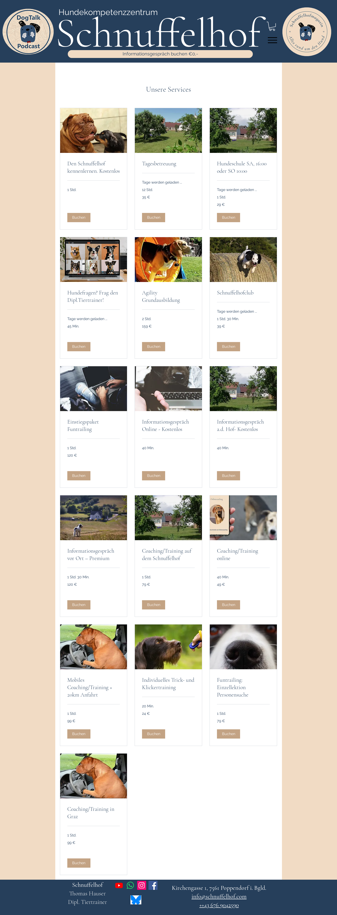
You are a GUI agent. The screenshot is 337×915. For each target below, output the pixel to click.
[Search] (277, 31)
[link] (93, 167)
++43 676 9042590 (219, 905)
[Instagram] (141, 885)
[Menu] (273, 40)
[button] (78, 217)
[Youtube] (119, 885)
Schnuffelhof (87, 884)
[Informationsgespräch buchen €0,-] (160, 54)
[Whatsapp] (130, 885)
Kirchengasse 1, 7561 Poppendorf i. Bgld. (219, 887)
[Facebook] (153, 885)
